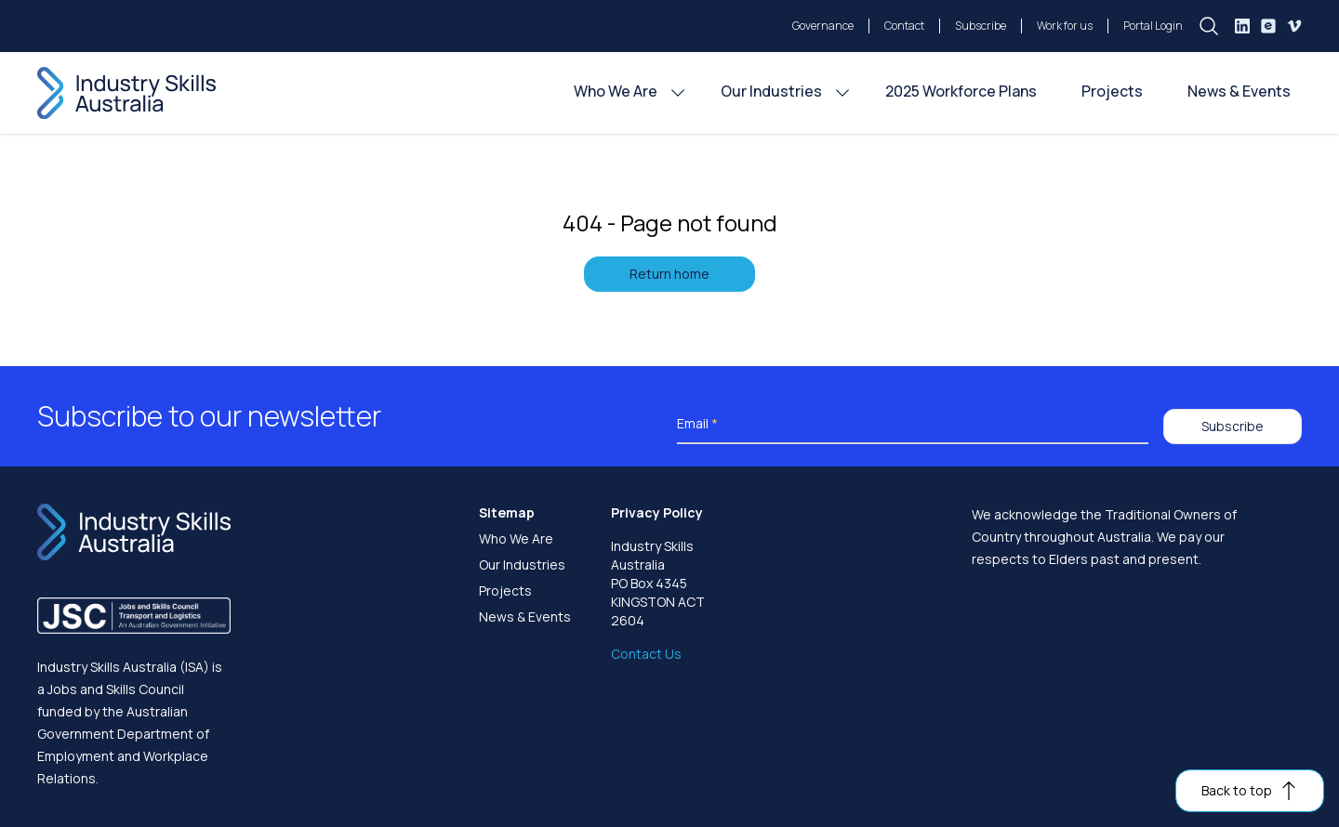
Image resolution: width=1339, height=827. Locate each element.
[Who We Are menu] (678, 93)
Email (697, 423)
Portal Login (1153, 25)
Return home (669, 273)
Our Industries (522, 564)
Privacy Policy (657, 512)
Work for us (1065, 25)
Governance (823, 25)
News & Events (525, 616)
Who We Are (516, 538)
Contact (904, 25)
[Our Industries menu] (842, 93)
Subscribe (980, 25)
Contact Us (646, 654)
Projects (505, 590)
